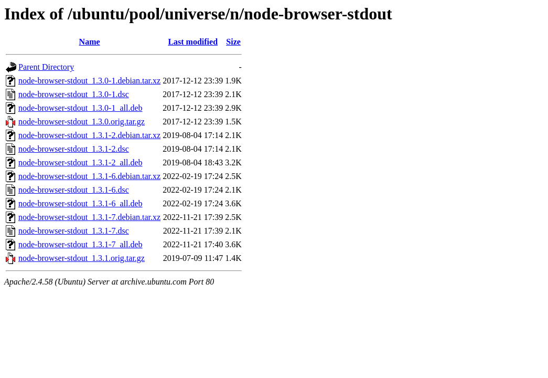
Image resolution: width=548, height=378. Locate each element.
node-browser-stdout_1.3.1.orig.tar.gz (81, 258)
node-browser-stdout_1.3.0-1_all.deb (80, 107)
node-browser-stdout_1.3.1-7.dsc (73, 230)
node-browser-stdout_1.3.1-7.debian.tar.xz (89, 217)
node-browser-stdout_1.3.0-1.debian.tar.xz (89, 80)
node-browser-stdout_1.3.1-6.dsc (73, 189)
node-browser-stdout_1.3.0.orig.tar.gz (81, 121)
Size (233, 41)
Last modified (193, 41)
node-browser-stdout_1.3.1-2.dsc (73, 148)
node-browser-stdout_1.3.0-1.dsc (73, 94)
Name (89, 41)
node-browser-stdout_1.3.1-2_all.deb (80, 162)
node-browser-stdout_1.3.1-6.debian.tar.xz (89, 176)
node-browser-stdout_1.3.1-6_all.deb (80, 203)
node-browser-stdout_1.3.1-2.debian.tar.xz (89, 135)
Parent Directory (46, 66)
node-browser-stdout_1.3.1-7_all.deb (80, 244)
